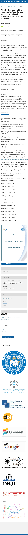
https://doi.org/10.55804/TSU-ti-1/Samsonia (14, 30)
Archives (7, 6)
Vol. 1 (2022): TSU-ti (15, 6)
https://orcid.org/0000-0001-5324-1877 (9, 26)
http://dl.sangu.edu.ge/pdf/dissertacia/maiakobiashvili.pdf (14, 159)
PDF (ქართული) (7, 263)
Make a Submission (8, 337)
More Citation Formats (9, 288)
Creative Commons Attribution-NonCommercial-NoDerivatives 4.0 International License (11, 317)
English (3, 329)
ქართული (4, 331)
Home (2, 6)
